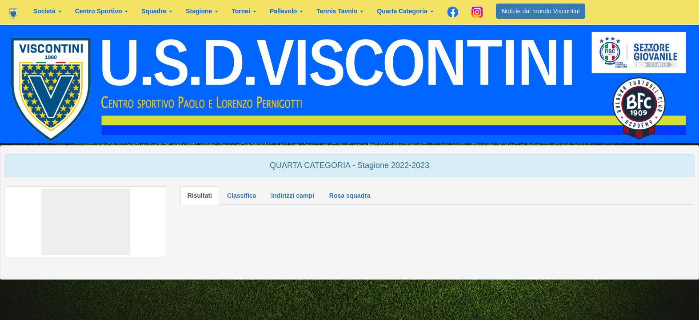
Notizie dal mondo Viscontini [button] (541, 11)
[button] (85, 221)
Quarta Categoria (405, 11)
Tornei (244, 11)
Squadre (156, 11)
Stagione (202, 11)
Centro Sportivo (101, 11)
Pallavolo (286, 11)
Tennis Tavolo (339, 11)
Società (47, 11)
